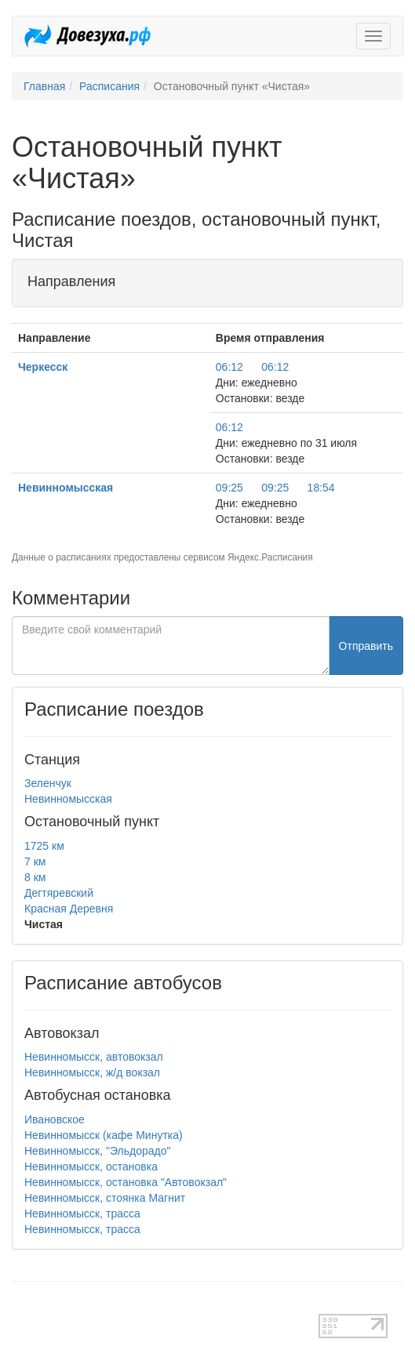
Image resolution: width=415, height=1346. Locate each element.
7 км (35, 861)
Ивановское (54, 1119)
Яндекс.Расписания (270, 557)
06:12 (229, 367)
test (21, 1306)
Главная (44, 86)
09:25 (229, 487)
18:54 (321, 487)
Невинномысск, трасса (82, 1213)
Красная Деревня (68, 908)
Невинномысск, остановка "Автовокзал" (125, 1182)
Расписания (109, 86)
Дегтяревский (58, 893)
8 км (35, 877)
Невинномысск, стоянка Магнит (104, 1198)
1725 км (44, 846)
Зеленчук (47, 783)
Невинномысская (65, 487)
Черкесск (42, 367)
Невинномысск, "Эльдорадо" (97, 1151)
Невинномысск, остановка (91, 1166)
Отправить (366, 646)
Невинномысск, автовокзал (93, 1056)
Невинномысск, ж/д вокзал (92, 1072)
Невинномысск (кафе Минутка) (103, 1135)
